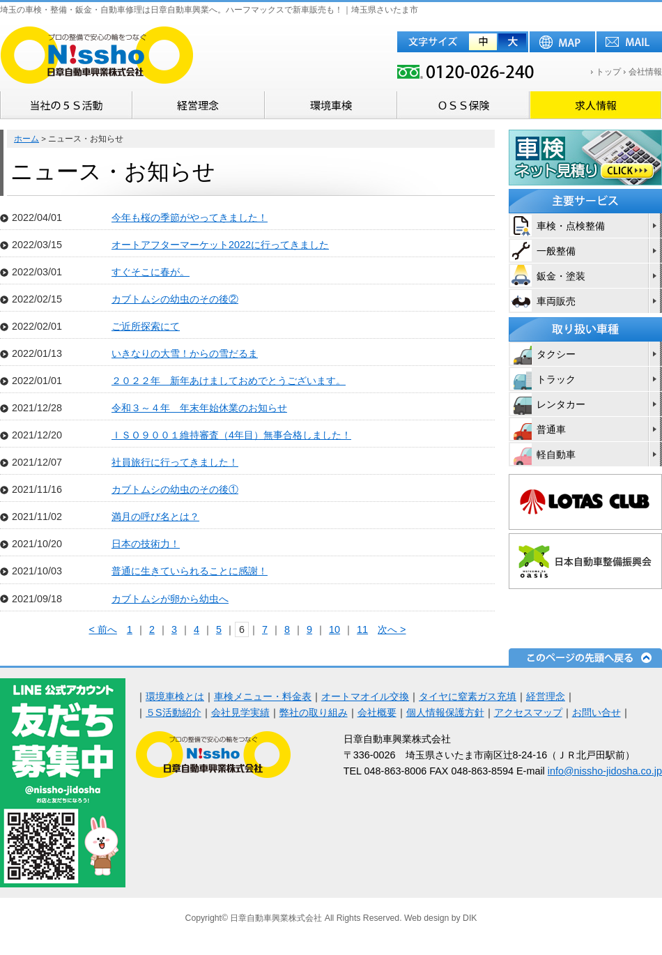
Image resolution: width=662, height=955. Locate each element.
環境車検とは (175, 696)
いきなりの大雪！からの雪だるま (184, 353)
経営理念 (545, 696)
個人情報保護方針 (445, 712)
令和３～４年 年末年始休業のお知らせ (199, 407)
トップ (608, 72)
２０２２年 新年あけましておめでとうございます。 (228, 380)
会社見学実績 (240, 712)
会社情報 (645, 72)
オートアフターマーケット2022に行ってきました (220, 244)
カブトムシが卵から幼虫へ (170, 598)
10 (334, 629)
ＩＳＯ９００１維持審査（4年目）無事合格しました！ (231, 435)
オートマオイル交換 (365, 696)
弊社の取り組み (313, 712)
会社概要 (377, 712)
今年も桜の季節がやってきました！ (189, 217)
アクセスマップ (528, 712)
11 (362, 629)
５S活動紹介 (173, 712)
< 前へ (103, 629)
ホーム (26, 139)
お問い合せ (596, 712)
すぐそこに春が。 (150, 271)
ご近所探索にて (145, 326)
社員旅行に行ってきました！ (174, 462)
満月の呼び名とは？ (155, 516)
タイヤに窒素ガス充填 (467, 696)
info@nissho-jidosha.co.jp (605, 771)
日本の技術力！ (145, 543)
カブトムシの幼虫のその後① (174, 489)
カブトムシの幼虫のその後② (174, 299)
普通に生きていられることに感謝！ (189, 570)
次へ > (392, 629)
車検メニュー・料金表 (262, 696)
